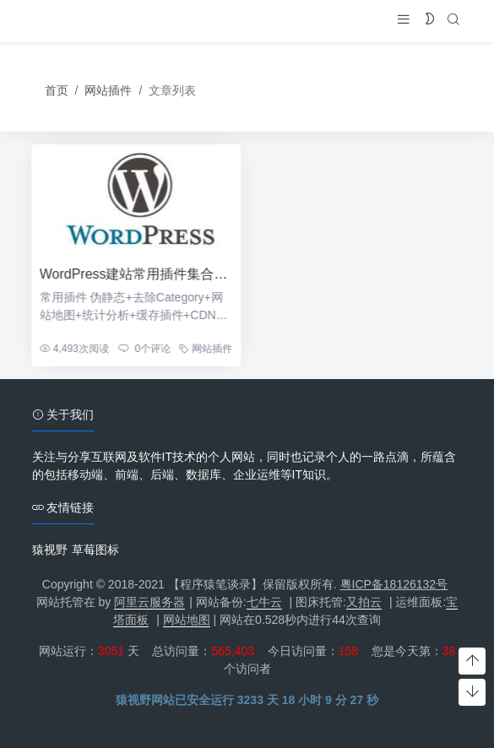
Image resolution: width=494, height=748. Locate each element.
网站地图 (186, 619)
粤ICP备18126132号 (394, 584)
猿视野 (50, 549)
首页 (56, 91)
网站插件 (108, 91)
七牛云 (264, 602)
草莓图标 (95, 549)
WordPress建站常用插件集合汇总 (134, 274)
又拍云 (364, 602)
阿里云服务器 (149, 602)
